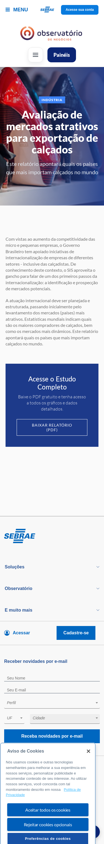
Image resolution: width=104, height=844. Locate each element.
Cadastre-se (76, 632)
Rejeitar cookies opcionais (48, 835)
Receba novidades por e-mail (52, 736)
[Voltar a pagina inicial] (52, 9)
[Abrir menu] (35, 54)
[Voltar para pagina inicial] (52, 536)
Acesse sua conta (80, 10)
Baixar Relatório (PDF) (52, 427)
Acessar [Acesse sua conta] (21, 632)
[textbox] (55, 703)
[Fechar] (88, 762)
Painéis (62, 55)
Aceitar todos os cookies (47, 820)
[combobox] (52, 704)
